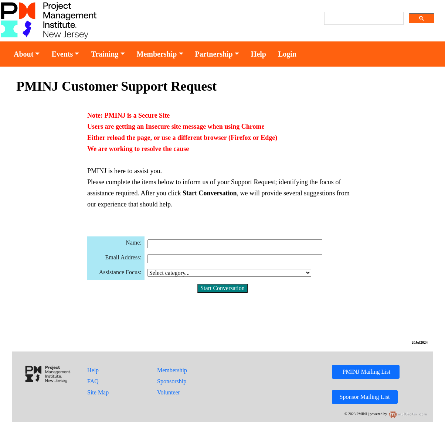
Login (287, 54)
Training (104, 54)
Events (62, 54)
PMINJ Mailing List (366, 372)
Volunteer (168, 392)
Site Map (98, 392)
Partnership (214, 54)
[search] (363, 18)
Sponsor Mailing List (365, 397)
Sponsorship (171, 381)
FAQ (93, 381)
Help (258, 54)
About (23, 54)
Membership (157, 54)
